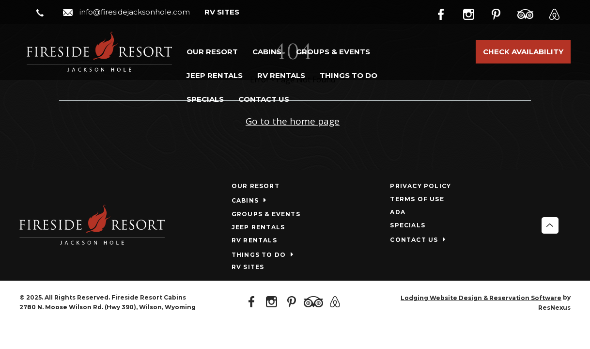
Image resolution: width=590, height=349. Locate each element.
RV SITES (221, 11)
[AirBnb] (558, 12)
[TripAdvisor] (530, 12)
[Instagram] (475, 12)
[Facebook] (448, 12)
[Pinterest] (502, 12)
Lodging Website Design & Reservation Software (481, 297)
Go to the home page (293, 121)
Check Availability (523, 51)
